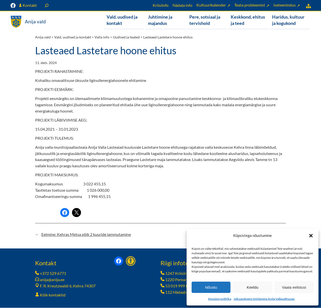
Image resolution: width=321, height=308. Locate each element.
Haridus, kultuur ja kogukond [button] (288, 20)
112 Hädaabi (176, 292)
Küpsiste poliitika (219, 299)
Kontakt (30, 5)
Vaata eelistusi (294, 287)
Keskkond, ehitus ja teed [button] (248, 20)
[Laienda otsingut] (47, 5)
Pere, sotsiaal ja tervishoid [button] (204, 20)
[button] (310, 235)
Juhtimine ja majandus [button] (160, 20)
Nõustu (211, 287)
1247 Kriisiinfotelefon (184, 273)
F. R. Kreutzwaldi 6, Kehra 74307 (68, 286)
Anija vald (35, 21)
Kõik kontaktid (52, 295)
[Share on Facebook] (64, 212)
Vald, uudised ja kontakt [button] (122, 20)
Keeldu (253, 287)
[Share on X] (76, 212)
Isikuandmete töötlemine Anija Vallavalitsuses (264, 299)
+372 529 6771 (53, 273)
